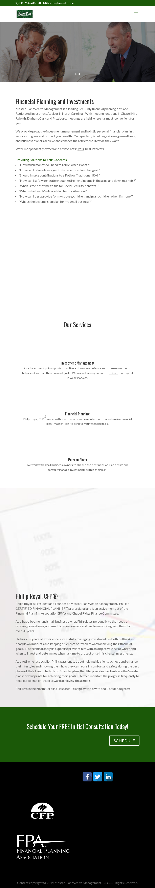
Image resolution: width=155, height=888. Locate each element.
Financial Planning (77, 413)
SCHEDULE (124, 740)
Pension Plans (77, 459)
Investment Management (77, 363)
